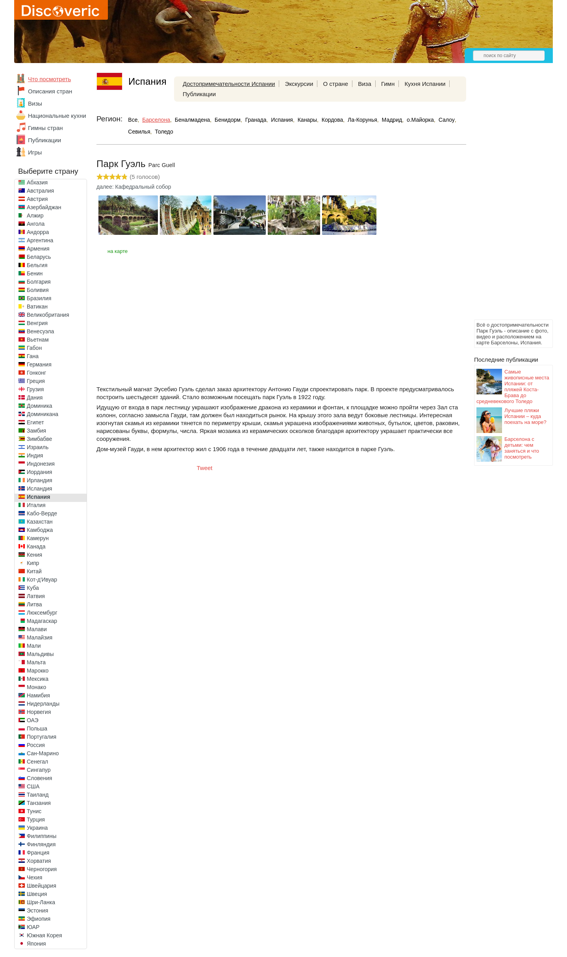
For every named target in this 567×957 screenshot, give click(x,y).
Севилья (139, 131)
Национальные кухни (57, 115)
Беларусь (39, 257)
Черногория (42, 869)
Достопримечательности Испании (229, 83)
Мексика (37, 679)
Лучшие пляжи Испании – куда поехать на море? (525, 416)
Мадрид (392, 120)
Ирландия (39, 480)
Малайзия (39, 637)
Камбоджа (40, 530)
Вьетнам (38, 339)
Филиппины (41, 836)
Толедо (164, 131)
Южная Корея (44, 935)
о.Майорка (420, 120)
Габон (34, 348)
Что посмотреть (49, 79)
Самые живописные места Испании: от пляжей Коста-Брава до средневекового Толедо (512, 386)
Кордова (332, 120)
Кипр (33, 563)
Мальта (36, 662)
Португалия (41, 737)
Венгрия (37, 323)
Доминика (39, 406)
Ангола (35, 224)
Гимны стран (45, 128)
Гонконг (36, 373)
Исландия (39, 488)
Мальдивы (40, 654)
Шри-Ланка (41, 902)
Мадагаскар (42, 621)
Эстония (37, 910)
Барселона (156, 120)
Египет (35, 422)
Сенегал (37, 761)
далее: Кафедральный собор (133, 187)
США (33, 786)
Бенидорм (228, 120)
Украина (37, 828)
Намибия (38, 695)
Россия (36, 745)
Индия (35, 455)
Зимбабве (39, 439)
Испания (38, 497)
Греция (36, 381)
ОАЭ (33, 720)
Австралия (40, 191)
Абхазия (37, 182)
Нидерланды (43, 704)
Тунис (34, 811)
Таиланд (37, 795)
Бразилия (39, 298)
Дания (35, 397)
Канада (36, 546)
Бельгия (37, 265)
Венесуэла (40, 331)
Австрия (37, 199)
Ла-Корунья (362, 120)
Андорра (38, 232)
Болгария (39, 282)
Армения (38, 248)
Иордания (39, 472)
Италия (36, 505)
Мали (34, 646)
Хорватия (39, 861)
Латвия (36, 596)
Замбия (36, 430)
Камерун (38, 538)
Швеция (37, 894)
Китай (34, 571)
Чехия (34, 877)
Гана (33, 356)
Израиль (37, 447)
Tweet (205, 468)
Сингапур (38, 770)
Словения (39, 778)
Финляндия (41, 844)
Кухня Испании (424, 83)
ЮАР (33, 927)
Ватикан (37, 306)
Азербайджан (44, 207)
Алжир (35, 215)
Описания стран (50, 91)
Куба (33, 588)
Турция (36, 819)
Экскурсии (299, 83)
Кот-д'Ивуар (42, 579)
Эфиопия (38, 919)
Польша (37, 728)
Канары (307, 120)
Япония (36, 943)
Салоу (447, 120)
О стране (335, 83)
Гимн (388, 83)
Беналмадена (192, 120)
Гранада (256, 120)
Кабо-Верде (42, 513)
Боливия (38, 290)
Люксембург (42, 613)
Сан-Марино (43, 753)
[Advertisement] (505, 199)
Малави (37, 629)
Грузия (35, 389)
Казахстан (40, 521)
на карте (117, 251)
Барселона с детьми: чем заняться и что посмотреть (521, 448)
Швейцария (41, 886)
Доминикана (42, 414)
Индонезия (41, 464)
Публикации (44, 140)
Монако (36, 687)
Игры (35, 152)
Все (132, 120)
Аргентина (40, 240)
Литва (34, 604)
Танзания (39, 803)
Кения (34, 555)
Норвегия (39, 712)
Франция (38, 852)
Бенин (35, 273)
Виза (364, 83)
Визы (35, 103)
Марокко (37, 670)
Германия (39, 364)
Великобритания (48, 315)
